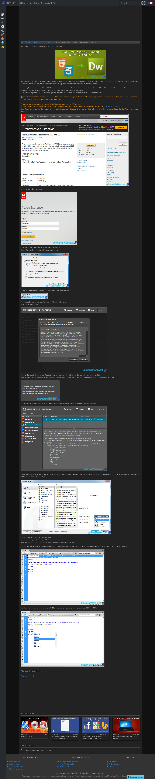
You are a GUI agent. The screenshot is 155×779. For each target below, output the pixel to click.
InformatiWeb (10, 3)
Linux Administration (67, 764)
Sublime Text (25, 99)
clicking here (105, 109)
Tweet (31, 676)
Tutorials (34, 3)
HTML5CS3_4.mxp (112, 107)
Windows (3, 47)
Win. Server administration (69, 762)
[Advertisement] (80, 23)
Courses (24, 3)
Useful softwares (15, 762)
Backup (3, 18)
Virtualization (3, 38)
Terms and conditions (17, 767)
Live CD (3, 26)
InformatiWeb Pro (49, 3)
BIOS (3, 22)
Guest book (113, 762)
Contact (111, 767)
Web (3, 42)
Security (3, 34)
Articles (3, 14)
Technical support (115, 764)
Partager (24, 676)
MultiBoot (3, 30)
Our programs (14, 764)
